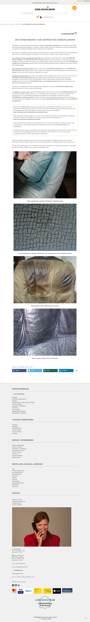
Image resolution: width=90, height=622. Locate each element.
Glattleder (14, 397)
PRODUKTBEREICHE (20, 389)
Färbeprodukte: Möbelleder (19, 413)
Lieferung (14, 479)
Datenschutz (15, 484)
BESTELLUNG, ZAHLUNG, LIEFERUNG (27, 464)
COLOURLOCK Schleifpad (54, 68)
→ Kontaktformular (17, 570)
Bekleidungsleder (16, 428)
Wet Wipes (15, 407)
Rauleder (14, 400)
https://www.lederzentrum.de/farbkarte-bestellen (26, 119)
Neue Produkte (16, 409)
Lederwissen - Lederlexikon (19, 448)
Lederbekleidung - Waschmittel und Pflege (23, 402)
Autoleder (14, 424)
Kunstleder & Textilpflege (18, 406)
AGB (13, 469)
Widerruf (14, 477)
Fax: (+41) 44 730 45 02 (18, 563)
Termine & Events (17, 452)
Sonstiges (14, 433)
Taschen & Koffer (16, 431)
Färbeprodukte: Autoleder (18, 411)
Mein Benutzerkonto (17, 472)
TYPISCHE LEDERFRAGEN (22, 420)
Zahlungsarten (16, 481)
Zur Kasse (15, 476)
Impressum (15, 486)
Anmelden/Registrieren (18, 470)
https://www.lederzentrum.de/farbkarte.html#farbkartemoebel (30, 112)
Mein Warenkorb (16, 474)
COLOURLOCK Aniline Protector (55, 99)
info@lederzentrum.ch (51, 3)
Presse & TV (15, 453)
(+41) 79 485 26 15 (18, 555)
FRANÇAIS (87, 1)
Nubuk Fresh (25, 107)
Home (1, 24)
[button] (19, 370)
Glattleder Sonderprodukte (19, 399)
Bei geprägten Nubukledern (52, 45)
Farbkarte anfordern (17, 447)
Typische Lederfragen (9, 24)
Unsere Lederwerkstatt (18, 445)
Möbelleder (18, 24)
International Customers (18, 450)
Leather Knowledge (17, 455)
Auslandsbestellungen (18, 483)
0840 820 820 (38, 3)
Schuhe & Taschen (17, 404)
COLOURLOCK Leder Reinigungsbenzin (23, 97)
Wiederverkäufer (16, 457)
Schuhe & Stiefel (16, 430)
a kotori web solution (45, 619)
